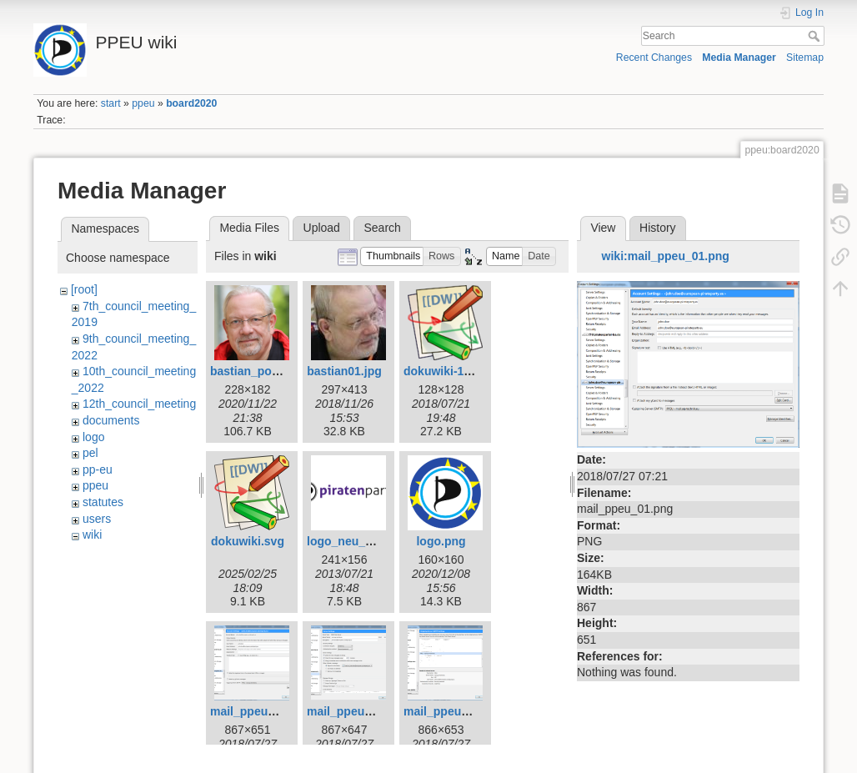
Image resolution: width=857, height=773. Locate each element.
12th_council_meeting (139, 403)
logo (93, 437)
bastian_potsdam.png (270, 371)
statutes (103, 502)
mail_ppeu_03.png (454, 711)
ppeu (143, 103)
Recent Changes (654, 57)
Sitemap (805, 57)
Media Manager (739, 57)
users (97, 518)
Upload (321, 227)
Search (816, 36)
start (111, 103)
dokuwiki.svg (247, 541)
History (657, 227)
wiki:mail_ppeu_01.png (665, 256)
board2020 (191, 103)
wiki (92, 534)
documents (111, 420)
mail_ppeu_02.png (357, 711)
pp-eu (98, 469)
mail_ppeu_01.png (261, 711)
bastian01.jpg (344, 371)
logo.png (440, 541)
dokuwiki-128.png (452, 371)
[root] (84, 289)
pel (90, 452)
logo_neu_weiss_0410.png (380, 541)
